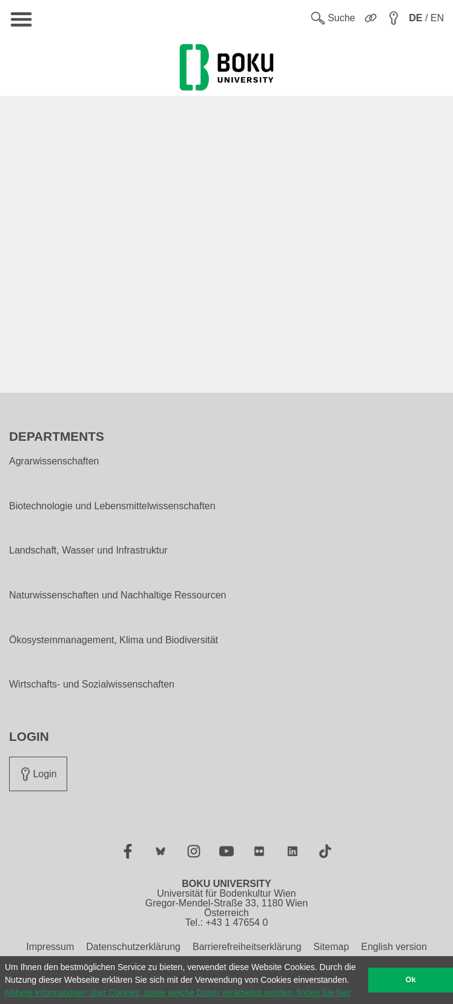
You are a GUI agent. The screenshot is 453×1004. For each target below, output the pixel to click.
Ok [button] (411, 980)
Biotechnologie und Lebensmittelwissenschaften (112, 506)
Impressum (50, 947)
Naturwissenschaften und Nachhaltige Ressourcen (117, 595)
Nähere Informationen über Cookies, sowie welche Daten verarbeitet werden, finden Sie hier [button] (178, 992)
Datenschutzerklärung (133, 947)
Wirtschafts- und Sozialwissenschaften (91, 684)
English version (394, 947)
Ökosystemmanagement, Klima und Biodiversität (113, 640)
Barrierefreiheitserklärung (247, 947)
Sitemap (331, 947)
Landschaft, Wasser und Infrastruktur (88, 550)
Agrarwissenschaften (54, 461)
